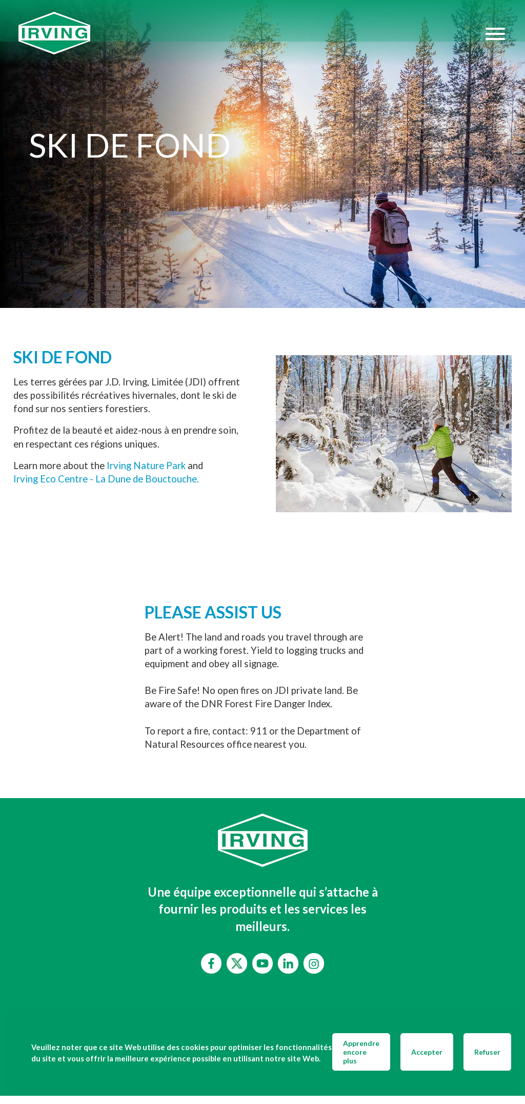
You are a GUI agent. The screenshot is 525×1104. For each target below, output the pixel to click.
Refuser (487, 1052)
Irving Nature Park (146, 465)
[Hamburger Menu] (495, 33)
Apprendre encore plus (361, 1052)
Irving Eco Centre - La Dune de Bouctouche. (106, 479)
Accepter (426, 1052)
